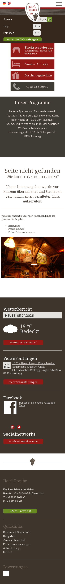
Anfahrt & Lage (11, 548)
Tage (6, 26)
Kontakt (7, 552)
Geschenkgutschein (38, 75)
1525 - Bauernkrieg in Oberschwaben (33, 363)
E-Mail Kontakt (19, 511)
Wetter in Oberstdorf (23, 342)
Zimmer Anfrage (36, 64)
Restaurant (14, 225)
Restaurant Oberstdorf (16, 532)
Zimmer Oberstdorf (14, 540)
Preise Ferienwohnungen (21, 231)
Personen (8, 33)
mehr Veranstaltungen (23, 382)
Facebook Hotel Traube (23, 441)
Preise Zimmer (16, 228)
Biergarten (9, 536)
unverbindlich (22, 39)
